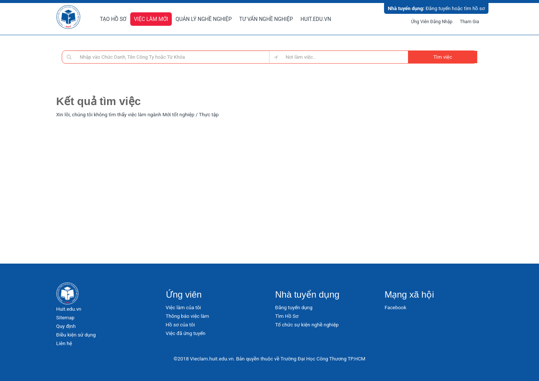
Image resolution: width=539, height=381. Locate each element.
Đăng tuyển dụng (294, 307)
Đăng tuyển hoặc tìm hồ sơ (436, 8)
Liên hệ (64, 343)
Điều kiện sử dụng (76, 335)
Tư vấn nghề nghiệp (266, 19)
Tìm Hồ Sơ (286, 316)
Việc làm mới (151, 19)
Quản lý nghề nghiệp (204, 19)
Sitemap (65, 317)
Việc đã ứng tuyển (185, 333)
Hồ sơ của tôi (180, 325)
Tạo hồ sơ (113, 19)
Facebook (395, 307)
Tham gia (469, 21)
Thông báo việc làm (187, 316)
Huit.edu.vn (316, 19)
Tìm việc (442, 57)
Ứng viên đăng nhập (432, 21)
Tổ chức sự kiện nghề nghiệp (307, 325)
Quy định (66, 326)
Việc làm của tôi (183, 307)
